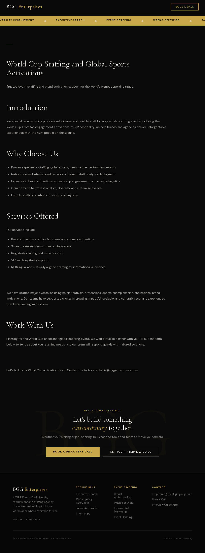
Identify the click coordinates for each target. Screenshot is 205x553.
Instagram (33, 519)
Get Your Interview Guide (131, 451)
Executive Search (87, 494)
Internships (83, 513)
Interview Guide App (165, 504)
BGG (24, 7)
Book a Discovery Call (72, 451)
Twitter (18, 519)
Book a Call (184, 6)
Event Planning (123, 517)
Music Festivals (123, 502)
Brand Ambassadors (123, 495)
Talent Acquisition (87, 508)
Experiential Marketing (121, 509)
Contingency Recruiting (84, 501)
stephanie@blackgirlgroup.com (172, 494)
